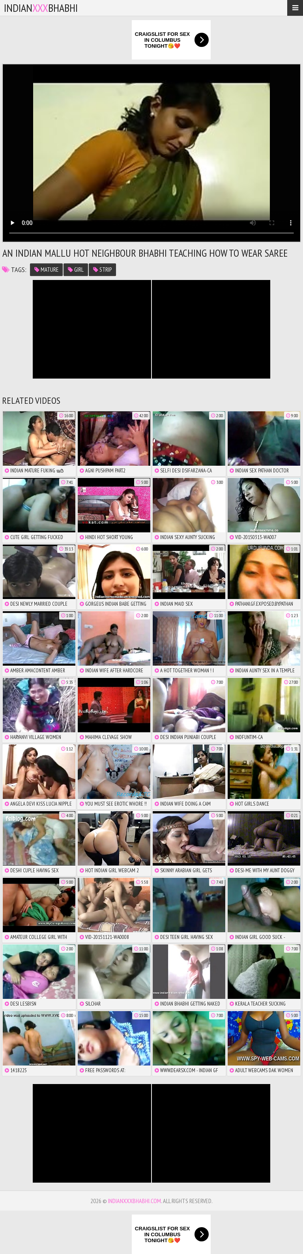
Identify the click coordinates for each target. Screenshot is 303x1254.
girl (76, 269)
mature (46, 269)
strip (102, 269)
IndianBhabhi (41, 7)
